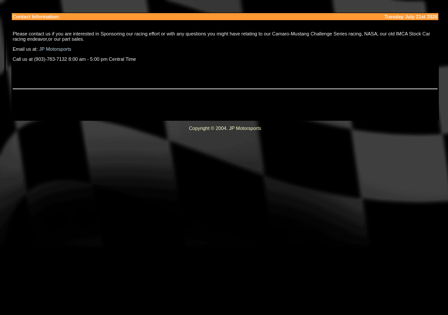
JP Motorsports (55, 49)
